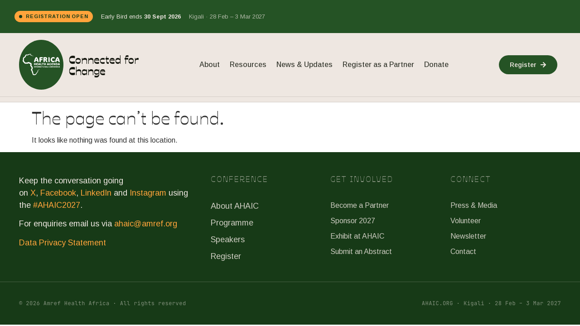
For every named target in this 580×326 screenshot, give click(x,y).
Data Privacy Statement (62, 242)
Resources (248, 64)
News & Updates (304, 64)
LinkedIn (96, 192)
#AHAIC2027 (56, 205)
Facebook (58, 192)
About (209, 64)
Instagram (148, 192)
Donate (436, 64)
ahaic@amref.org (145, 223)
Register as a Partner (378, 64)
